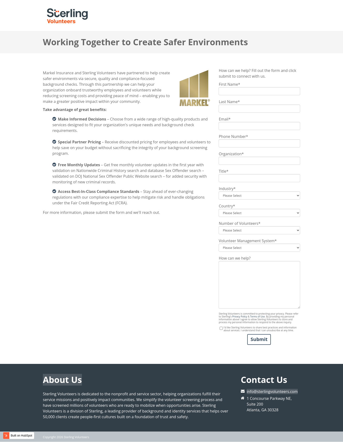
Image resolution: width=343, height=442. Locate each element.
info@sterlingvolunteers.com (272, 391)
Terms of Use (257, 316)
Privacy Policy (239, 316)
